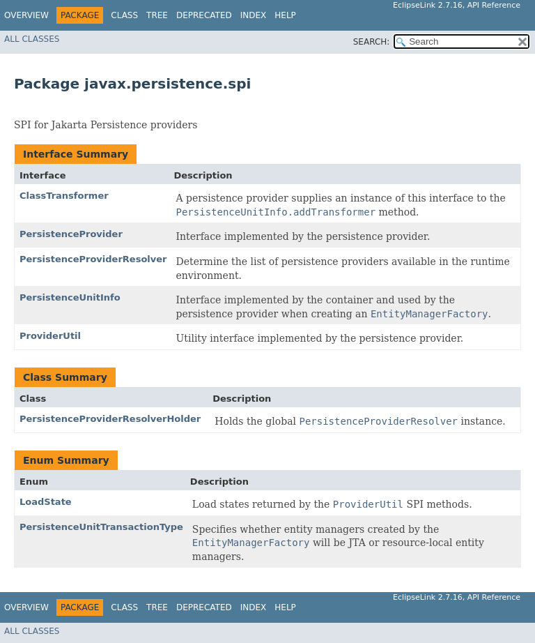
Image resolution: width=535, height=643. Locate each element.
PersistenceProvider (71, 234)
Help (285, 15)
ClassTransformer (64, 195)
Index (253, 15)
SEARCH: (371, 42)
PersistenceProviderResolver (93, 259)
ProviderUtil (50, 336)
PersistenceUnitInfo (70, 297)
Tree (157, 15)
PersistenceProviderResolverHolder (110, 419)
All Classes (31, 39)
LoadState (46, 502)
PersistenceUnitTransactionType (101, 527)
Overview (26, 15)
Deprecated (204, 15)
